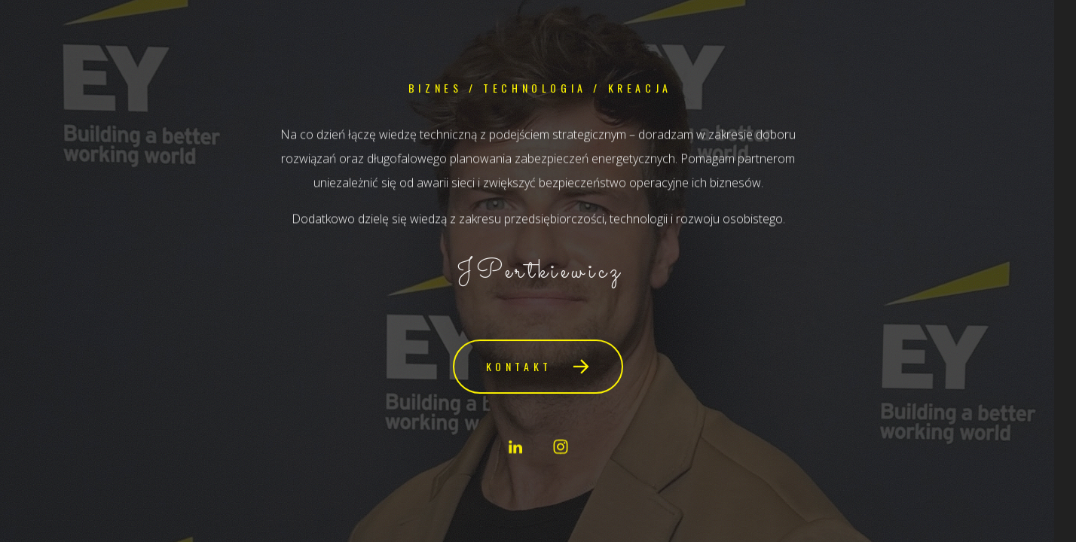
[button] (538, 367)
